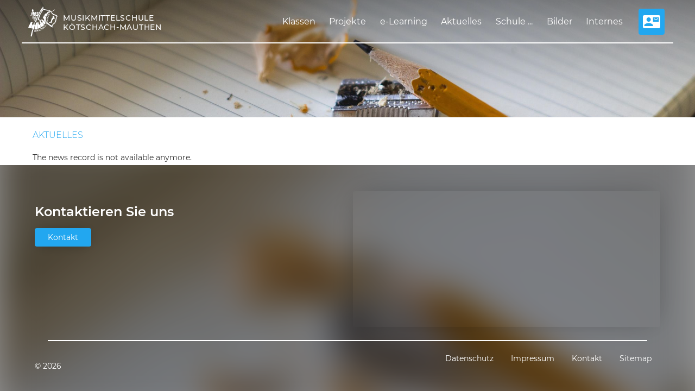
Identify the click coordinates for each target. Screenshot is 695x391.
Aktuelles (461, 21)
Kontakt (63, 237)
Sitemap (636, 358)
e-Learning (403, 21)
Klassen (298, 21)
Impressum (532, 358)
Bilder (559, 21)
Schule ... (514, 21)
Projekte (347, 21)
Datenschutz (469, 358)
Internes (604, 21)
